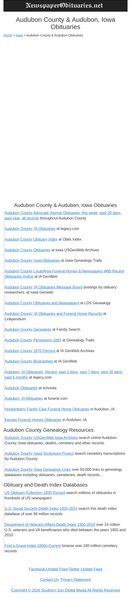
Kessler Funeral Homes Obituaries (33, 420)
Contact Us (49, 580)
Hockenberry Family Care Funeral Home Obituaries (47, 409)
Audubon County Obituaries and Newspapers (42, 303)
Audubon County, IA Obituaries (30, 229)
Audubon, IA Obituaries (24, 398)
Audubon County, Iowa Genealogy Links (38, 469)
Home (7, 35)
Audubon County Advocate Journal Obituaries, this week (51, 213)
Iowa (19, 35)
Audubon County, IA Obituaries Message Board (43, 287)
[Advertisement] (65, 74)
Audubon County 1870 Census (30, 351)
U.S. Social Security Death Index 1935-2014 (41, 509)
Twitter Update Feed (85, 569)
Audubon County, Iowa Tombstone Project (39, 453)
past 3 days (68, 372)
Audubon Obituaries (21, 388)
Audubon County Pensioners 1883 (33, 340)
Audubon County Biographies (29, 361)
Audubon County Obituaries (27, 250)
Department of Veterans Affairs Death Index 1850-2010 (50, 525)
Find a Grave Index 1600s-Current (33, 546)
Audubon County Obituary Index (31, 239)
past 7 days (89, 372)
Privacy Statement (76, 580)
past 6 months (16, 377)
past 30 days (110, 213)
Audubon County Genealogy (28, 329)
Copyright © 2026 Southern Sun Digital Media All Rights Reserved (65, 590)
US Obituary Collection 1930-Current (35, 493)
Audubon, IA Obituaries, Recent (31, 372)
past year (12, 218)
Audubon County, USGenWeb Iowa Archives (41, 438)
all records (30, 218)
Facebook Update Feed (48, 569)
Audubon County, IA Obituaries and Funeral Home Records (53, 314)
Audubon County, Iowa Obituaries (32, 260)
